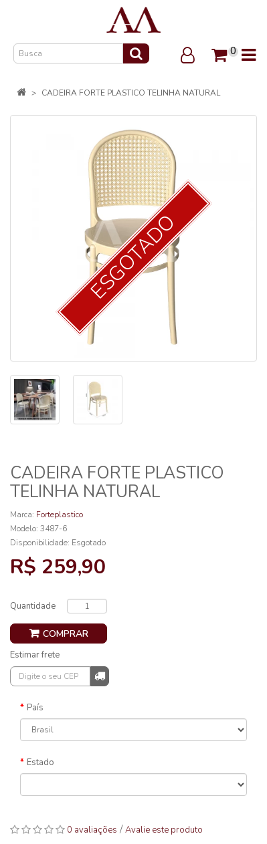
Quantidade (33, 606)
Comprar (65, 633)
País (35, 708)
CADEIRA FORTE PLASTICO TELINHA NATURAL (130, 93)
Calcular (99, 675)
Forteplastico (59, 514)
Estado (40, 762)
